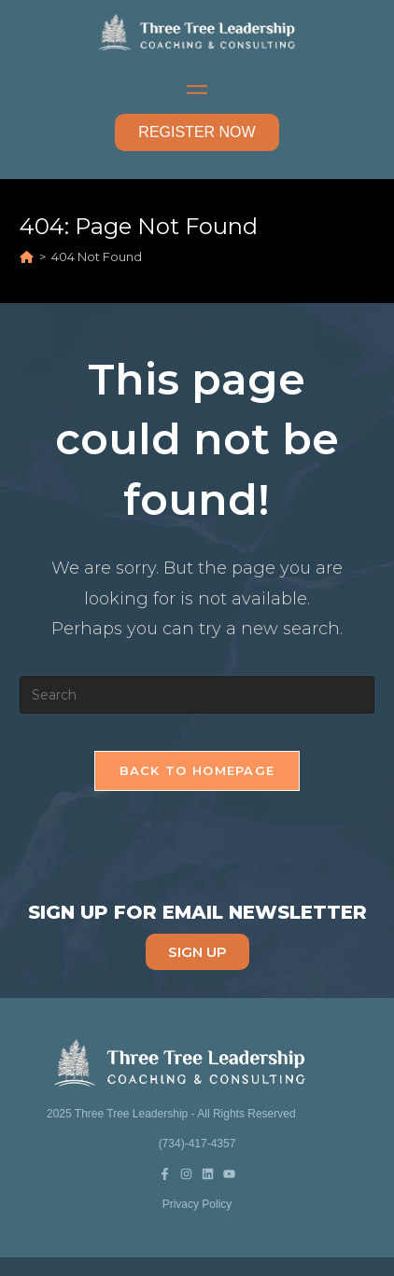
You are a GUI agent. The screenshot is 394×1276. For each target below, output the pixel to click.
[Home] (27, 256)
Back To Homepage (197, 770)
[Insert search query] (197, 695)
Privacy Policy (197, 1204)
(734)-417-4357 (197, 1143)
